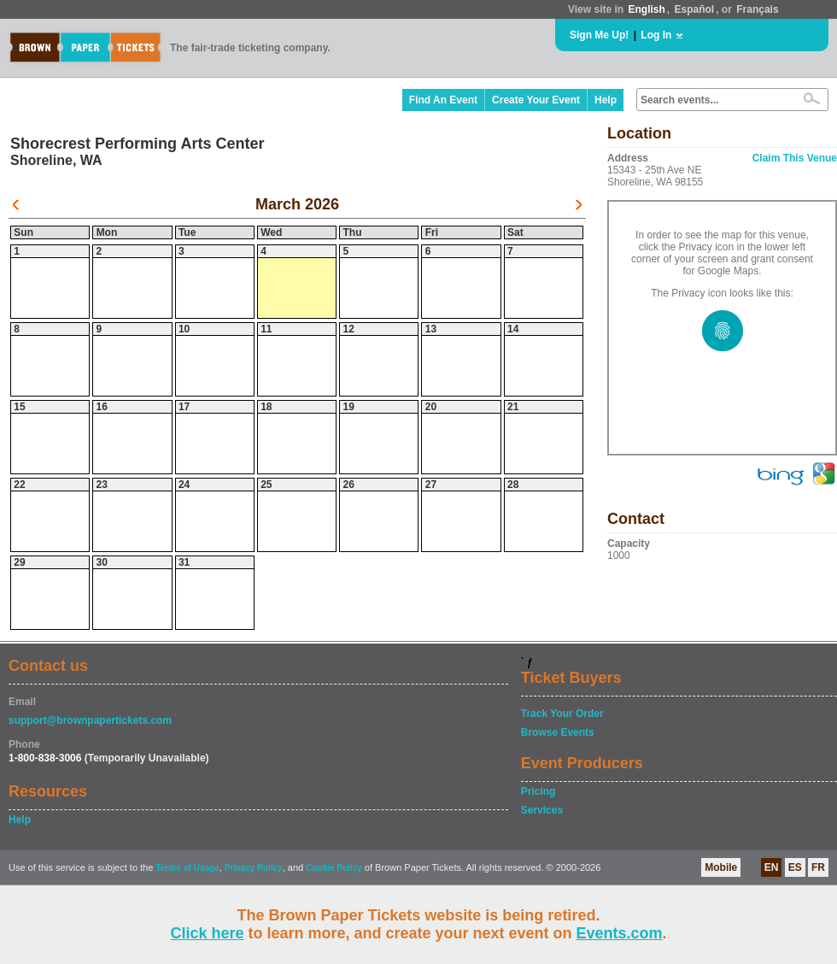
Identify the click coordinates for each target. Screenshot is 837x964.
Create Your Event (536, 100)
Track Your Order (562, 714)
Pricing (538, 791)
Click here (206, 933)
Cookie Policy (334, 868)
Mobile (721, 867)
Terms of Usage (187, 868)
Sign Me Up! (599, 35)
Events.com (620, 933)
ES (795, 867)
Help (605, 100)
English (646, 9)
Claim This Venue (794, 158)
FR (818, 867)
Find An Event (443, 100)
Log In (656, 35)
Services (542, 810)
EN (771, 867)
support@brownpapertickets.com (90, 720)
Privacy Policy (254, 868)
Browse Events (557, 732)
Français (757, 9)
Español (695, 9)
